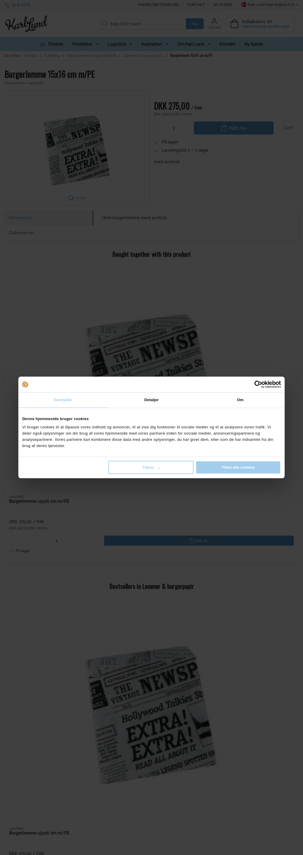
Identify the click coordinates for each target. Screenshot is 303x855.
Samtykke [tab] (63, 400)
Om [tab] (240, 400)
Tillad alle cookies (238, 467)
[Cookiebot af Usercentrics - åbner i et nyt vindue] (255, 384)
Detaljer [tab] (151, 400)
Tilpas (151, 467)
